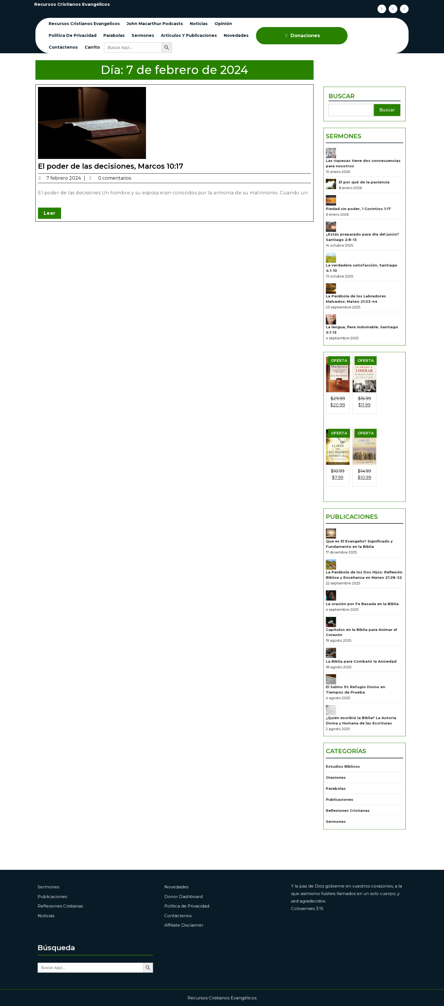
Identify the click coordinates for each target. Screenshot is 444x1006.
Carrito (92, 47)
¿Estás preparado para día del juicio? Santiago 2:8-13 (362, 291)
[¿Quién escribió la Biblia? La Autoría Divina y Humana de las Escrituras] (339, 648)
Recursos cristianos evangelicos (84, 23)
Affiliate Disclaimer (196, 919)
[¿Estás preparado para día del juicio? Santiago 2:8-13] (339, 284)
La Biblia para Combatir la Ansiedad (362, 611)
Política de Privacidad (72, 35)
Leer (58, 210)
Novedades (236, 35)
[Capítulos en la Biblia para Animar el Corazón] (339, 581)
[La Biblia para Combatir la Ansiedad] (339, 605)
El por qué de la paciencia (364, 250)
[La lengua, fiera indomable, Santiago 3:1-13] (339, 354)
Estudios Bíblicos (348, 690)
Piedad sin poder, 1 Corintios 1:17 (359, 270)
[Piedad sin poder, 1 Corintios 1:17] (339, 264)
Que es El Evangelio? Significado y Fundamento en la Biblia (360, 522)
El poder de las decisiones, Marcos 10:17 (114, 166)
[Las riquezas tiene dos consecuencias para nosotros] (339, 228)
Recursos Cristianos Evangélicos (72, 4)
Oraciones (342, 698)
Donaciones (302, 35)
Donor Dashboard (196, 899)
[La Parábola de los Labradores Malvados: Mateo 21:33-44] (339, 330)
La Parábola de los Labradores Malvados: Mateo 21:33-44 (358, 338)
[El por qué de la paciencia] (339, 252)
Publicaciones (355, 502)
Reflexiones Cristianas (352, 723)
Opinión (223, 23)
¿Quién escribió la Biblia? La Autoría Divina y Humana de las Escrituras (361, 655)
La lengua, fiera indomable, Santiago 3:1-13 (362, 361)
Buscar (347, 185)
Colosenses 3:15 (320, 908)
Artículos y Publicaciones (189, 35)
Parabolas (114, 35)
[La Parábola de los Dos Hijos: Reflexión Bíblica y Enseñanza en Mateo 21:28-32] (339, 538)
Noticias (199, 23)
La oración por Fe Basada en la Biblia (362, 567)
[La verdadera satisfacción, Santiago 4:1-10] (339, 307)
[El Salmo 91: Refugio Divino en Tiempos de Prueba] (339, 625)
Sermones (143, 35)
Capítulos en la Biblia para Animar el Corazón (362, 589)
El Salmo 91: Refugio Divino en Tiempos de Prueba (357, 632)
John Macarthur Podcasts (155, 23)
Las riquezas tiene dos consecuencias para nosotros (363, 236)
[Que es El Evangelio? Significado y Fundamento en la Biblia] (339, 515)
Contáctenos (63, 47)
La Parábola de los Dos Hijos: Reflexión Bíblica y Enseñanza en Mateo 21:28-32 (364, 546)
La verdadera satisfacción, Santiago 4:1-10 (362, 314)
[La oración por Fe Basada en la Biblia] (339, 561)
